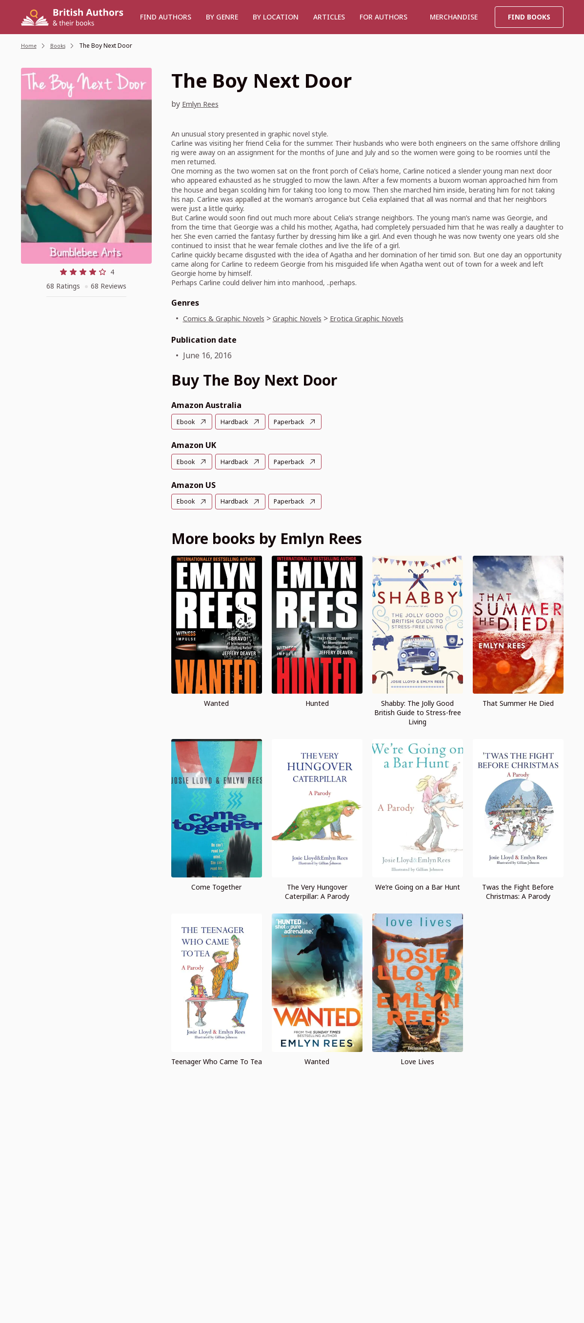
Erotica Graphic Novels (388, 318)
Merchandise (454, 16)
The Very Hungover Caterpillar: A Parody (317, 890)
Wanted (216, 702)
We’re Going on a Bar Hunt (417, 886)
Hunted (317, 702)
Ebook (187, 422)
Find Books (529, 16)
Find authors (165, 16)
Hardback (237, 422)
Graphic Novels (310, 318)
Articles (329, 16)
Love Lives (417, 1060)
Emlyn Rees (203, 103)
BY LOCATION (276, 16)
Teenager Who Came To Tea (216, 1060)
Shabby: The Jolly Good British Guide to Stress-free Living (417, 711)
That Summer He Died (518, 702)
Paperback (294, 422)
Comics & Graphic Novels (228, 318)
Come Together (216, 886)
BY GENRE (222, 16)
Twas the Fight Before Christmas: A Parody (518, 890)
